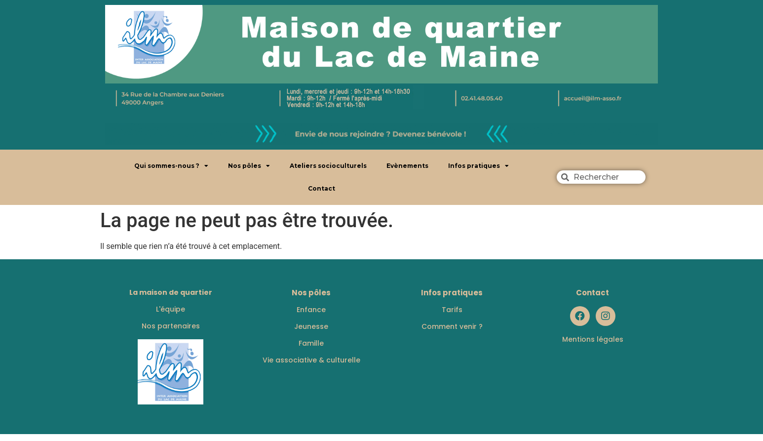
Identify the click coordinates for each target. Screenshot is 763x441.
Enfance (311, 310)
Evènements (407, 165)
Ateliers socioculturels (328, 165)
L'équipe (170, 309)
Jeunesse (311, 326)
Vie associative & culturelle (311, 360)
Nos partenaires (171, 326)
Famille (311, 343)
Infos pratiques (478, 166)
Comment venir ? (452, 326)
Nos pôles (249, 166)
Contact (321, 188)
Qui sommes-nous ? (171, 166)
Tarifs (452, 310)
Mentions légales (592, 339)
